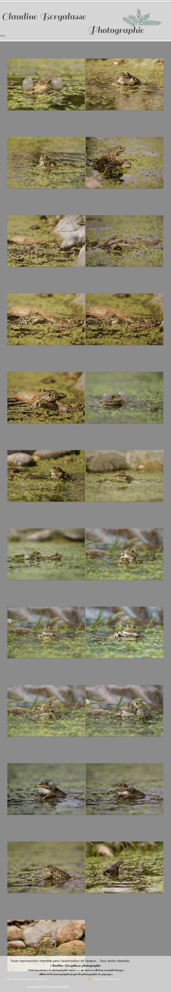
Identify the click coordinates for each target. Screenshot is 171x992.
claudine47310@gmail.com (106, 979)
